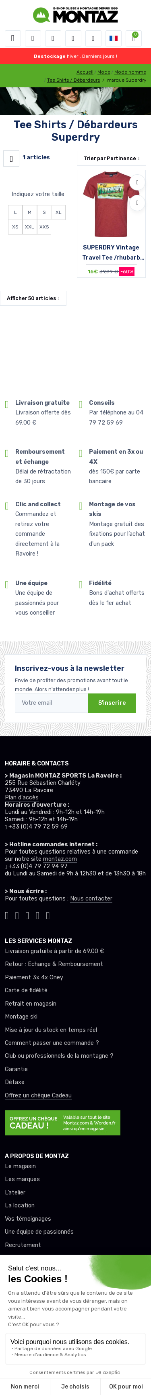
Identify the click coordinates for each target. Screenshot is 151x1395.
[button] (33, 38)
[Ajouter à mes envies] (137, 182)
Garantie (16, 1069)
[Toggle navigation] (13, 38)
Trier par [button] (110, 158)
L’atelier (15, 1192)
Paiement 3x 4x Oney (34, 977)
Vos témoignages (28, 1218)
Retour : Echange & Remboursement (54, 964)
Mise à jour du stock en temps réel (51, 1030)
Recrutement (23, 1245)
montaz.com (60, 859)
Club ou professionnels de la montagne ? (59, 1056)
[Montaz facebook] (27, 915)
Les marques (22, 1179)
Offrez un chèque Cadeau (38, 1095)
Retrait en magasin (30, 1003)
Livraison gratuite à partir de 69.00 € (54, 951)
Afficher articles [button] (31, 298)
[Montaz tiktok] (7, 915)
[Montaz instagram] (17, 915)
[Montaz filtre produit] (11, 158)
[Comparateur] (93, 38)
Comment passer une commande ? (52, 1043)
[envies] (73, 38)
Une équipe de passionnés (39, 1231)
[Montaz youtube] (38, 915)
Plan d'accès (22, 797)
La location (20, 1205)
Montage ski (21, 1016)
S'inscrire (112, 703)
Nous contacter (91, 898)
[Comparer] (137, 203)
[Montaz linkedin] (48, 915)
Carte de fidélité (26, 990)
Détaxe (15, 1082)
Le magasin (20, 1166)
